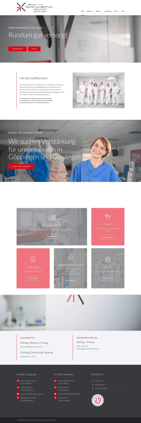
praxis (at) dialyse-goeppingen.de (32, 394)
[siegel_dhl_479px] (97, 395)
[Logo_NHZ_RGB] (35, 2)
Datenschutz (99, 385)
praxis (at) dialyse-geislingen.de (69, 394)
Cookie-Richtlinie (101, 388)
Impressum (99, 381)
